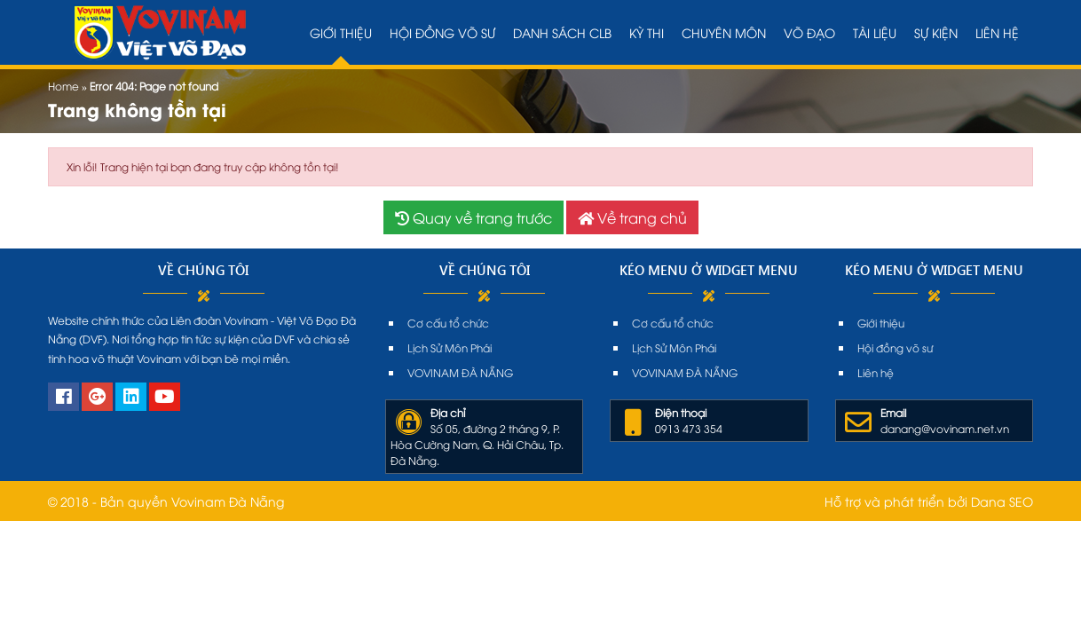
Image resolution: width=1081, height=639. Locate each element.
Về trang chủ (632, 217)
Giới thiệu (341, 32)
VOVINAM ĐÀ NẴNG (460, 372)
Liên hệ (997, 32)
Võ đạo (809, 32)
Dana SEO (1002, 501)
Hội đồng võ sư (442, 32)
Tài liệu (874, 32)
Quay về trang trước (473, 217)
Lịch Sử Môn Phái (449, 347)
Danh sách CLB (562, 32)
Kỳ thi (646, 32)
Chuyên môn (724, 32)
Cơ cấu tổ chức (448, 322)
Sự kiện (936, 32)
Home (63, 85)
